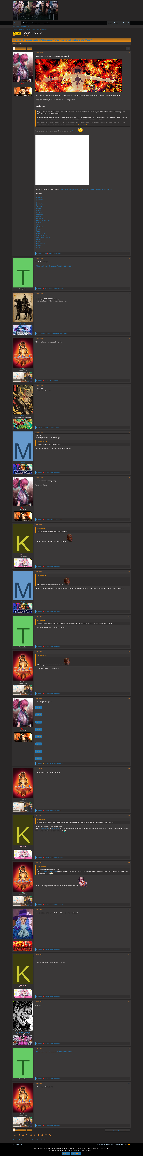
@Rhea (38, 239)
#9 (128, 571)
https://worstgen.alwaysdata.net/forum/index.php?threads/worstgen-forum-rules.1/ (88, 189)
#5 (128, 385)
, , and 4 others (50, 380)
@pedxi (38, 202)
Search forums (25, 26)
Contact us (100, 1144)
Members (47, 23)
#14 (128, 815)
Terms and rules (108, 1144)
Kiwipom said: (42, 575)
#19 (128, 1048)
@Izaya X (39, 212)
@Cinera (39, 245)
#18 (128, 1001)
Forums (17, 23)
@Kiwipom (39, 214)
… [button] (21, 48)
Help (125, 1144)
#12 (128, 698)
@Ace (38, 225)
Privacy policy (119, 1144)
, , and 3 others (49, 427)
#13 (128, 769)
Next (29, 48)
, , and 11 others (50, 253)
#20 (128, 1083)
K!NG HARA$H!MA (23, 1032)
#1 (128, 52)
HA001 (24, 416)
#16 (128, 909)
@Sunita (76, 131)
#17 (128, 954)
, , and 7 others (51, 288)
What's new (36, 23)
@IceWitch (40, 218)
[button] (30, 23)
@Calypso (39, 241)
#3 (128, 293)
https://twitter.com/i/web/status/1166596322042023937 (55, 266)
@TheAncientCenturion (44, 237)
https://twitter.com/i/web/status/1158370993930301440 (55, 1052)
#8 (128, 524)
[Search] (125, 23)
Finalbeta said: (42, 441)
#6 (128, 432)
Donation (26, 23)
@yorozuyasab (41, 243)
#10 (128, 616)
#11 (128, 651)
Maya (24, 462)
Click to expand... (83, 125)
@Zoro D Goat (41, 233)
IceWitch (24, 940)
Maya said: (41, 528)
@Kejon (39, 229)
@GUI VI (39, 248)
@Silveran (39, 223)
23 (24, 48)
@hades (39, 210)
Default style (17, 1144)
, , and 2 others (50, 611)
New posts (16, 26)
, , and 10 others (53, 333)
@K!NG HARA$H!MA (43, 220)
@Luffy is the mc (41, 235)
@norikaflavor (41, 204)
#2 (128, 258)
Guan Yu (24, 324)
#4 (128, 338)
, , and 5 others (50, 472)
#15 (128, 862)
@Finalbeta (40, 200)
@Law (38, 231)
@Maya (39, 216)
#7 (128, 477)
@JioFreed (40, 227)
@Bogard (39, 198)
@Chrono (39, 206)
